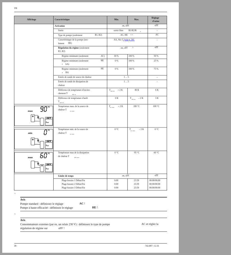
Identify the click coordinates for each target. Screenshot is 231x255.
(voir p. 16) (128, 39)
